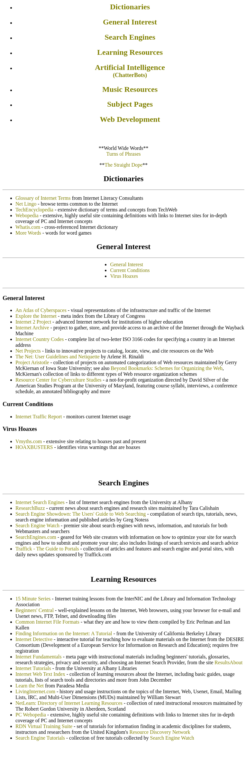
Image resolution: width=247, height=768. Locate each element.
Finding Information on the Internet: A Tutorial (63, 633)
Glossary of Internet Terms (42, 198)
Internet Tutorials (33, 668)
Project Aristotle (32, 362)
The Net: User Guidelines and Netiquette (57, 356)
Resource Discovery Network (159, 732)
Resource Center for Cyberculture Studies (58, 380)
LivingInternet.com (35, 691)
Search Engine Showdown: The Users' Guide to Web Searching (80, 514)
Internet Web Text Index (40, 674)
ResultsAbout (228, 662)
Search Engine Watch (37, 525)
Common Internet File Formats (47, 622)
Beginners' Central (34, 610)
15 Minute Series (32, 598)
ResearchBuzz (30, 508)
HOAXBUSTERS (34, 447)
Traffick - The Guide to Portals (47, 548)
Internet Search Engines (40, 502)
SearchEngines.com (35, 537)
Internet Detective (33, 639)
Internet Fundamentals (38, 656)
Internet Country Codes (39, 339)
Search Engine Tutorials (40, 738)
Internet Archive (32, 327)
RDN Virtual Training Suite (43, 726)
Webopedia (27, 215)
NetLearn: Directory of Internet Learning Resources (69, 703)
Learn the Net (29, 685)
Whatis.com (27, 227)
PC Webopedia (30, 714)
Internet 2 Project (33, 322)
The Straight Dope (123, 165)
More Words (28, 233)
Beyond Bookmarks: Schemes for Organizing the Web (166, 368)
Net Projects (28, 351)
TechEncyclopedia (34, 209)
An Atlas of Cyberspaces (41, 310)
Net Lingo (25, 204)
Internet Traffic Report (38, 416)
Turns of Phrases (123, 154)
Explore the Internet (36, 316)
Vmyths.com (28, 441)
